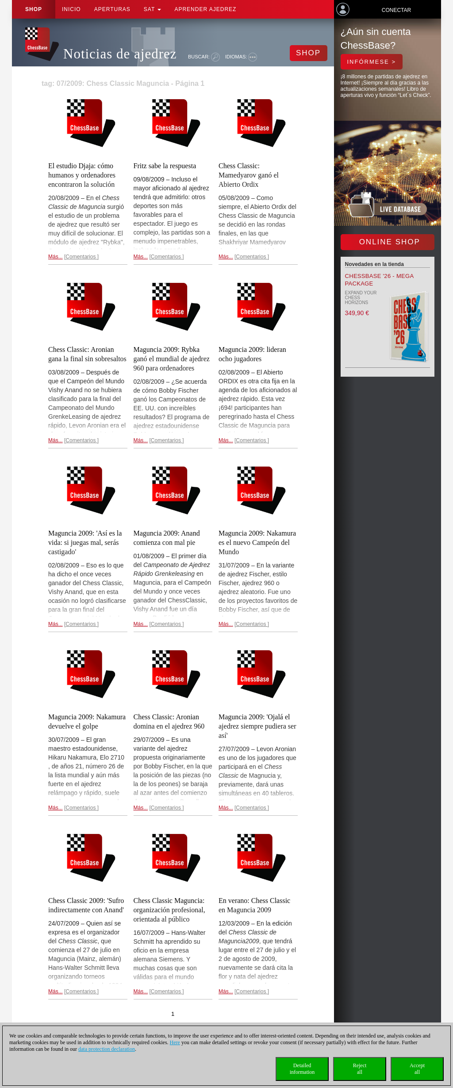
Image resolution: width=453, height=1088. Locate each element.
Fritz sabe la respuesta (165, 166)
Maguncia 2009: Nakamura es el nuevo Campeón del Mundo (257, 542)
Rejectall (360, 1068)
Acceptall (417, 1068)
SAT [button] (152, 9)
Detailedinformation (302, 1068)
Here (175, 1042)
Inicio (71, 9)
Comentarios (81, 257)
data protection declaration (106, 1049)
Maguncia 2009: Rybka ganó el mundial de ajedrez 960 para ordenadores (172, 359)
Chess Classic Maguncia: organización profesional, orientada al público (169, 910)
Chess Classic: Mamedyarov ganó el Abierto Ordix (249, 175)
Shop (33, 9)
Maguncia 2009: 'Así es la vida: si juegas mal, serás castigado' (85, 542)
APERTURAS (112, 9)
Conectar (396, 10)
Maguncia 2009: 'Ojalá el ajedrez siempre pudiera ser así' (257, 726)
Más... (55, 257)
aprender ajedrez (205, 9)
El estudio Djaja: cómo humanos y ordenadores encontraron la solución (81, 175)
